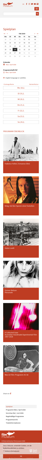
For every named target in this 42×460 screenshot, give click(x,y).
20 (15, 49)
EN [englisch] (23, 4)
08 (24, 43)
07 (19, 43)
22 (24, 49)
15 (24, 46)
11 (5, 46)
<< (4, 34)
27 (15, 53)
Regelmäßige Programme (15, 416)
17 (35, 46)
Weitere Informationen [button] (12, 451)
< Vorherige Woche (8, 84)
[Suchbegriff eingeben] (19, 14)
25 (5, 53)
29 (10, 39)
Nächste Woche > (34, 84)
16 (29, 46)
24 (35, 49)
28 (5, 39)
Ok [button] (21, 456)
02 (29, 39)
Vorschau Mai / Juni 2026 (14, 413)
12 (10, 46)
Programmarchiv (12, 420)
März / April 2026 (9, 65)
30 (15, 39)
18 (5, 49)
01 (24, 39)
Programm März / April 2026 (16, 410)
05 (10, 43)
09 (29, 43)
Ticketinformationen (13, 423)
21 (19, 49)
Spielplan (9, 406)
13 (15, 46)
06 (15, 43)
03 (35, 39)
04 (5, 43)
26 (10, 53)
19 (10, 49)
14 (19, 46)
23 (29, 49)
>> (37, 34)
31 (19, 39)
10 (35, 43)
